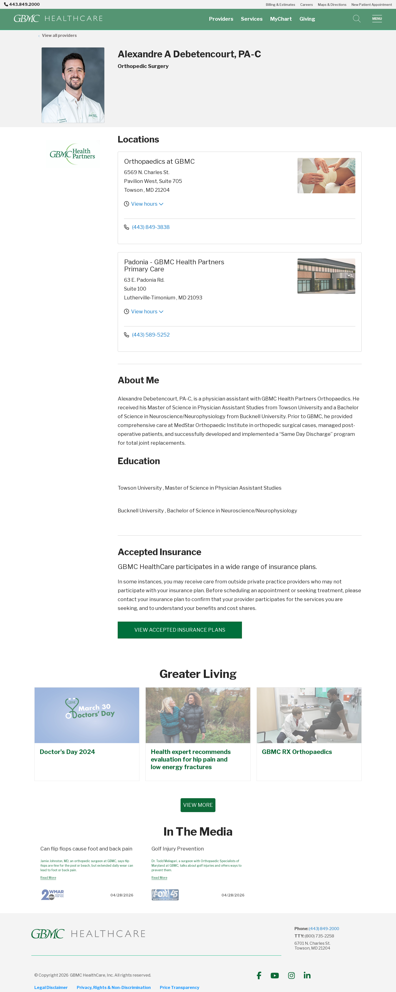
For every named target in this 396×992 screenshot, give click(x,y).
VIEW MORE (198, 805)
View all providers (59, 35)
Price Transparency (179, 987)
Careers (306, 5)
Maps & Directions (332, 5)
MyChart (281, 16)
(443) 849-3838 (147, 227)
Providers (221, 16)
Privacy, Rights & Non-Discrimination (114, 987)
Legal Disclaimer (51, 987)
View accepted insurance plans (179, 630)
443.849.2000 (22, 4)
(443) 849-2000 (324, 928)
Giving (307, 16)
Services (251, 16)
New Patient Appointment (372, 5)
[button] (377, 19)
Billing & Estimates (280, 5)
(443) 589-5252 (147, 335)
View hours (147, 204)
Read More (48, 878)
